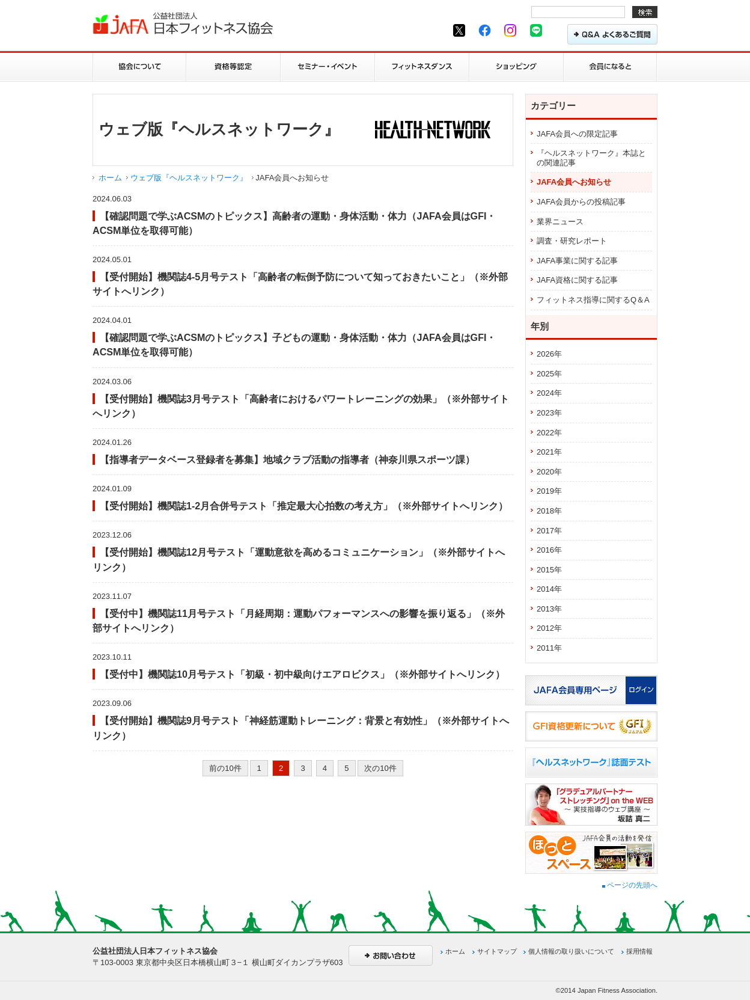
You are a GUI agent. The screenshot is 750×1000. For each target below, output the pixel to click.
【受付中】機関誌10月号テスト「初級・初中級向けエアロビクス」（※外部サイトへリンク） (302, 674)
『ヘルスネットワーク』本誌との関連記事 (591, 158)
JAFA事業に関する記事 (577, 260)
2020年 (549, 471)
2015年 (549, 569)
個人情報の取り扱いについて (571, 951)
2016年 (549, 549)
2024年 (549, 392)
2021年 (549, 451)
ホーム (110, 177)
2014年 (549, 589)
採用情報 (639, 951)
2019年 (549, 490)
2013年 (549, 608)
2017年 (549, 530)
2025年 (549, 373)
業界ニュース (560, 221)
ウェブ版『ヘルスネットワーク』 (189, 177)
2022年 (549, 432)
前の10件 (225, 768)
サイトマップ (497, 951)
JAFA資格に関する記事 (577, 279)
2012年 (549, 628)
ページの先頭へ (629, 885)
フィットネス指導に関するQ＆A (593, 299)
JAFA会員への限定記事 (577, 133)
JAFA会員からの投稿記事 (581, 201)
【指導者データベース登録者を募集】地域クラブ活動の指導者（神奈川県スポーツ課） (287, 459)
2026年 (549, 353)
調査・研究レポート (572, 240)
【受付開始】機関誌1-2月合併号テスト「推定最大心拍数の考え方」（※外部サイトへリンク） (304, 505)
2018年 (549, 510)
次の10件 (380, 768)
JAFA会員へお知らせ (574, 181)
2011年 (549, 647)
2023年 (549, 412)
